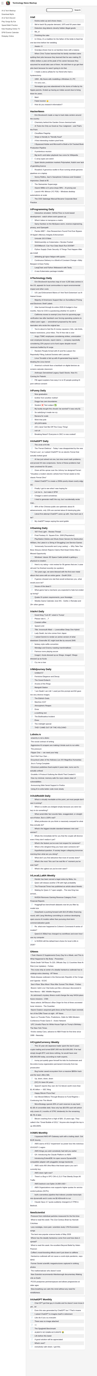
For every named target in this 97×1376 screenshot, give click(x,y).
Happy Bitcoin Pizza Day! (45, 1093)
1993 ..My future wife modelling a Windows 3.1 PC (55, 79)
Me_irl (37, 32)
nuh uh (37, 431)
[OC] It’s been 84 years (44, 1082)
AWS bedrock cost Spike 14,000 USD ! (50, 1184)
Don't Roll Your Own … (40, 756)
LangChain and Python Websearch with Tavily (53, 268)
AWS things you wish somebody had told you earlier (56, 1151)
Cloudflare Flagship (42, 133)
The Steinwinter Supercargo (46, 184)
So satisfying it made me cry (46, 412)
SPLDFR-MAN (41, 423)
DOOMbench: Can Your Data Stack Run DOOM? (54, 246)
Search (77, 10)
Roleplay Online (8, 36)
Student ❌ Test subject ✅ (46, 405)
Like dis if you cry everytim (45, 1318)
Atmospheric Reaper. (43, 706)
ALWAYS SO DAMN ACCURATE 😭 (49, 1332)
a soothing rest (41, 713)
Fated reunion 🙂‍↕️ (42, 101)
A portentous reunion (43, 151)
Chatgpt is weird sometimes (46, 496)
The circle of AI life (42, 445)
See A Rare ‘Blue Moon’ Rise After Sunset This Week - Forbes (56, 984)
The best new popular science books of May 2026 (51, 1234)
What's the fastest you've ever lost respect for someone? (57, 843)
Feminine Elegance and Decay (47, 677)
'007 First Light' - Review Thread (48, 532)
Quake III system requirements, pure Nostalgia (53, 597)
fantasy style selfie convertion (47, 644)
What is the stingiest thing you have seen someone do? (57, 847)
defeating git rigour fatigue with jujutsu (50, 257)
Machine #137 (40, 702)
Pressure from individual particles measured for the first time (55, 1216)
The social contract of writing (42, 742)
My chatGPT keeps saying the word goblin (52, 521)
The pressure (36, 749)
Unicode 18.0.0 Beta (43, 238)
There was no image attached (47, 1321)
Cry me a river (40, 662)
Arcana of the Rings (43, 684)
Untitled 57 (39, 673)
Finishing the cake (42, 35)
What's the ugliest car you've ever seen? (51, 869)
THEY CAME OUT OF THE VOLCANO (50, 728)
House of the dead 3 (43, 586)
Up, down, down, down (44, 1079)
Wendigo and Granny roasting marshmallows (53, 648)
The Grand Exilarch (42, 680)
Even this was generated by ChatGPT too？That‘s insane (58, 1310)
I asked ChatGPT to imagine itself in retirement (53, 1314)
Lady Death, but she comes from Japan (51, 633)
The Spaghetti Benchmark (45, 1329)
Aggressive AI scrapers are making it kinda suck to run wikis (55, 745)
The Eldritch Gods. (42, 698)
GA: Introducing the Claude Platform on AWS (53, 1155)
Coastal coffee (40, 622)
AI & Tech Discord (8, 18)
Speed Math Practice (10, 25)
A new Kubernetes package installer (49, 271)
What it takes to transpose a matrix (49, 220)
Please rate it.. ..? (42, 619)
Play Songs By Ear (9, 21)
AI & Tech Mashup (9, 11)
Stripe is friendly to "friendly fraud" (48, 137)
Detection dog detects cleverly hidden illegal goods (55, 28)
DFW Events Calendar (10, 32)
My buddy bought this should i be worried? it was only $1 (57, 409)
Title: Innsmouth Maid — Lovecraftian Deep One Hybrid (57, 630)
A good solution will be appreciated (49, 1340)
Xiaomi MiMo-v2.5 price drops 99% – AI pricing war (55, 188)
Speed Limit (39, 626)
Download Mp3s (8, 14)
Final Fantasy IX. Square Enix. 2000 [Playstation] (54, 535)
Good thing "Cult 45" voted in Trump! (49, 615)
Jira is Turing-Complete (40, 763)
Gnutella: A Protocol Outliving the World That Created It (53, 774)
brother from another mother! (46, 398)
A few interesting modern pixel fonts (49, 141)
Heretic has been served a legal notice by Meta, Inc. (56, 879)
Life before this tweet (43, 1336)
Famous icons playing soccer (46, 651)
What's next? (40, 1343)
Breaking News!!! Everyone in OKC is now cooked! (55, 434)
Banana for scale (41, 416)
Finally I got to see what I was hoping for (51, 488)
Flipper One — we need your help (44, 753)
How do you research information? (48, 105)
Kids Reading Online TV (11, 29)
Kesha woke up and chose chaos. (48, 21)
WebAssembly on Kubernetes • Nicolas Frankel (54, 242)
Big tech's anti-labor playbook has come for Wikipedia (56, 155)
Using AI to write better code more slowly (47, 789)
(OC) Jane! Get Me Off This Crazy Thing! (51, 427)
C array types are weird (44, 159)
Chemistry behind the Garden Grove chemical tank (55, 122)
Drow (37, 709)
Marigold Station (41, 687)
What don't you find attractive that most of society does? (57, 858)
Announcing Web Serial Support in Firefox (48, 785)
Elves (37, 720)
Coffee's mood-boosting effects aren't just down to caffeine (54, 1253)
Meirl (37, 97)
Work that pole (40, 420)
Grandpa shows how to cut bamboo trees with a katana (57, 50)
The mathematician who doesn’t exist (46, 1271)
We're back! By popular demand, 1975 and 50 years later (58, 24)
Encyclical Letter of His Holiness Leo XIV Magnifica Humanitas (56, 760)
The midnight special (43, 724)
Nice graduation (41, 394)
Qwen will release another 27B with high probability (55, 883)
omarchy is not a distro (40, 738)
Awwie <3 (38, 46)
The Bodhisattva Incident (45, 717)
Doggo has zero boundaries (46, 401)
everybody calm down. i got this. (48, 1347)
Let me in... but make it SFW (46, 492)
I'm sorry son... (41, 83)
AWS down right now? (44, 1173)
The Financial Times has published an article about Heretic (58, 886)
